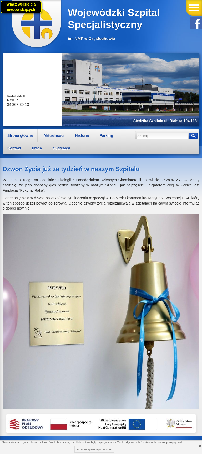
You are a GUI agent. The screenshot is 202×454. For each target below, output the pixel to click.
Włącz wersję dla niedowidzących (21, 7)
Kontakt (14, 148)
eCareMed (61, 148)
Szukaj (193, 135)
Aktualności (53, 135)
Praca (37, 148)
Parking (106, 135)
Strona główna (20, 135)
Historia (82, 135)
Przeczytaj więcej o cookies (94, 449)
